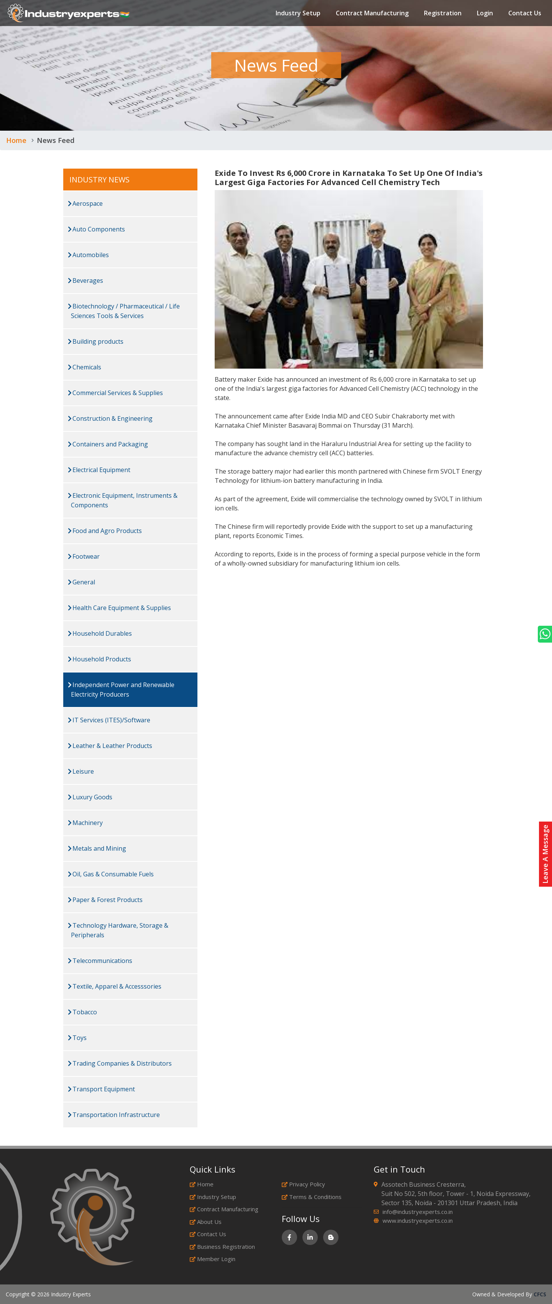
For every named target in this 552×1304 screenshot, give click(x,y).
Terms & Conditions (312, 1197)
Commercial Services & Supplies (115, 393)
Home (16, 140)
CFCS (540, 1294)
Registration (443, 13)
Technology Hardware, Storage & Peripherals (118, 930)
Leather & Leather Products (110, 745)
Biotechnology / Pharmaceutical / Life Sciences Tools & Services (124, 311)
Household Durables (100, 633)
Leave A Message (545, 854)
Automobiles (88, 255)
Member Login (212, 1259)
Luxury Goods (90, 797)
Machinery (85, 822)
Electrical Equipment (99, 470)
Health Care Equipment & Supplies (119, 608)
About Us (206, 1221)
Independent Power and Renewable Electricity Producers (121, 690)
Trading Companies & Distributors (120, 1063)
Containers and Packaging (108, 444)
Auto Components (96, 229)
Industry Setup (298, 13)
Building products (95, 341)
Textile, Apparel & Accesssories (114, 986)
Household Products (99, 659)
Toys (77, 1037)
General (81, 582)
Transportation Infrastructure (114, 1114)
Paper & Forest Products (105, 900)
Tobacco (82, 1012)
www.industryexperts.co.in (418, 1220)
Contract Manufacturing (372, 13)
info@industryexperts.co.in (418, 1211)
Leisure (81, 771)
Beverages (85, 280)
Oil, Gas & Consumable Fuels (111, 874)
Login (485, 13)
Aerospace (85, 203)
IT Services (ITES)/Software (109, 720)
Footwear (84, 556)
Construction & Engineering (110, 418)
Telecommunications (100, 960)
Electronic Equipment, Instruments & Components (122, 500)
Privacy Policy (303, 1184)
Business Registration (222, 1246)
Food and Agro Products (105, 531)
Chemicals (84, 367)
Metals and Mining (97, 848)
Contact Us (524, 13)
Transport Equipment (101, 1089)
